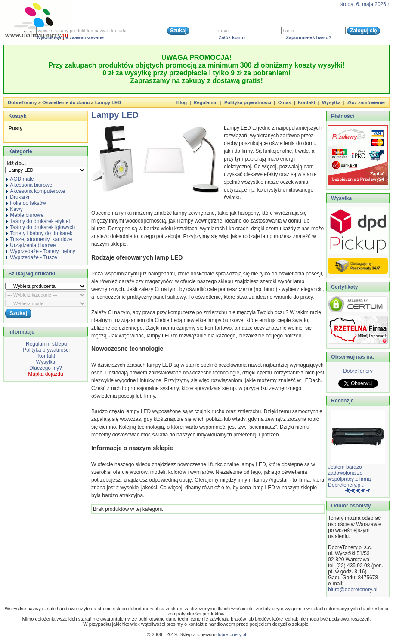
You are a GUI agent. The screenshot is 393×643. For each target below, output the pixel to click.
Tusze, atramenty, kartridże (39, 239)
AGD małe (20, 179)
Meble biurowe (24, 215)
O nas (284, 102)
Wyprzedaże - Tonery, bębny (40, 251)
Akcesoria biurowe (29, 185)
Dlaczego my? (45, 368)
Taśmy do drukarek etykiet (38, 221)
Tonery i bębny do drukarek (39, 233)
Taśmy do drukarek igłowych (40, 227)
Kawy (14, 209)
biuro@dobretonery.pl (353, 590)
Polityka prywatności (247, 102)
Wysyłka (331, 102)
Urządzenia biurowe (31, 245)
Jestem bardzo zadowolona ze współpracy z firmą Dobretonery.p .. (349, 476)
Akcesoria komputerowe (35, 191)
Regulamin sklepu (46, 344)
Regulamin (205, 102)
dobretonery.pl (231, 634)
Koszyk (17, 116)
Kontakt (307, 102)
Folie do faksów (26, 203)
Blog (181, 102)
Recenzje (341, 401)
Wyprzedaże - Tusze (31, 257)
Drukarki (17, 197)
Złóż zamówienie (366, 102)
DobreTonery (358, 371)
